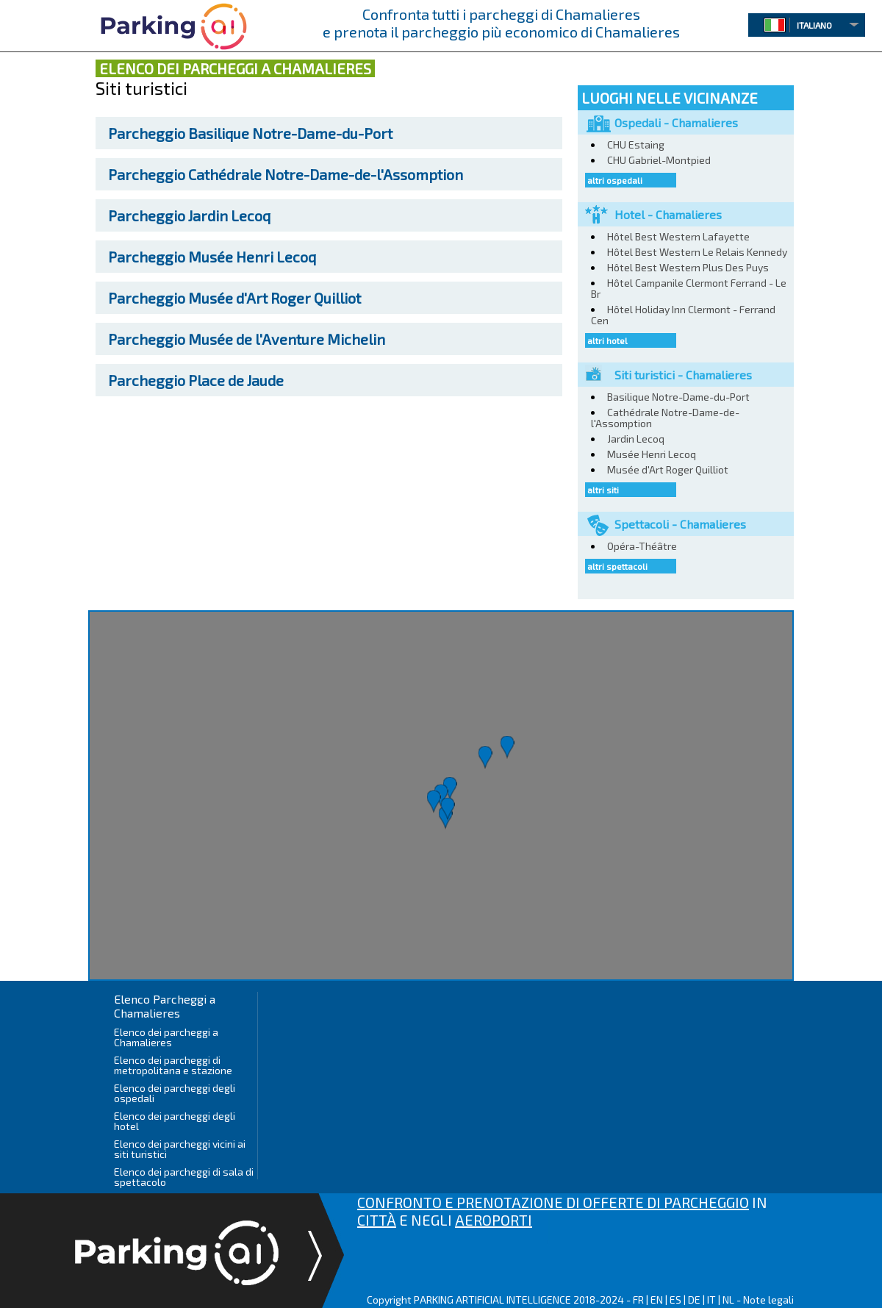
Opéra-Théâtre (642, 546)
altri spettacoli (617, 566)
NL (728, 1299)
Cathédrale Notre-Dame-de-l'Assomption (285, 174)
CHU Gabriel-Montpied (659, 160)
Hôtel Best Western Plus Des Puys (688, 267)
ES (675, 1299)
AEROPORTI (493, 1220)
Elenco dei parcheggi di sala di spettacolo (184, 1176)
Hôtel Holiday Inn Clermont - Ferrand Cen (683, 314)
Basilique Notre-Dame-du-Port (250, 133)
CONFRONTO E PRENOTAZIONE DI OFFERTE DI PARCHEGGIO (553, 1202)
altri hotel (607, 340)
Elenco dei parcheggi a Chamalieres (166, 1037)
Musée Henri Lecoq (212, 256)
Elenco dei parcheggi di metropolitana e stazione (173, 1065)
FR (638, 1299)
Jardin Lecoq (189, 215)
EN (656, 1299)
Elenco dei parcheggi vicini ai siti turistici (179, 1148)
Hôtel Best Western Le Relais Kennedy (697, 252)
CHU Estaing (635, 144)
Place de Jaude (196, 380)
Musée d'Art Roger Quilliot (234, 298)
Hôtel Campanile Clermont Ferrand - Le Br (688, 288)
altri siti (603, 490)
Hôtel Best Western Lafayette (678, 236)
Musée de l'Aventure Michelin (246, 339)
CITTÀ (376, 1220)
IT (711, 1299)
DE (694, 1299)
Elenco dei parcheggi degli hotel (174, 1120)
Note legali (768, 1299)
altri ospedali (614, 180)
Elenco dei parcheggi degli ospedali (174, 1093)
